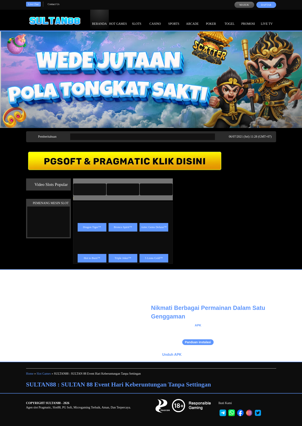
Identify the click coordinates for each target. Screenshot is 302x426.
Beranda (99, 19)
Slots (136, 19)
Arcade (192, 19)
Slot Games (44, 373)
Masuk (244, 4)
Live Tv (267, 19)
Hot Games (118, 19)
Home (30, 373)
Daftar (266, 4)
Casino (155, 19)
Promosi (248, 19)
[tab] (89, 189)
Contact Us (53, 4)
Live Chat (33, 4)
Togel (230, 19)
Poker (211, 19)
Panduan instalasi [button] (198, 342)
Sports (173, 19)
